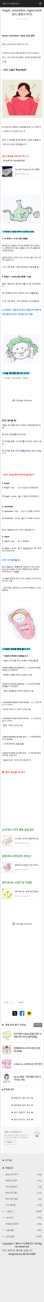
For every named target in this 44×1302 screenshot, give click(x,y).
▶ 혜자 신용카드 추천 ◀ (22, 1159)
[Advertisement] (22, 44)
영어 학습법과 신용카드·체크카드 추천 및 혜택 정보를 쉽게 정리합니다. (16, 1183)
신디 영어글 (23, 1251)
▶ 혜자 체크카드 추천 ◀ (22, 1166)
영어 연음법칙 (23, 1233)
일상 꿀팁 (23, 1283)
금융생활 (23, 1276)
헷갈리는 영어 (23, 1227)
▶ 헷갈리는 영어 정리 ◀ (22, 1144)
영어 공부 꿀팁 (23, 1245)
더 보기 (38, 1071)
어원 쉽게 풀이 (23, 1239)
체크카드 (23, 1264)
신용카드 (23, 1257)
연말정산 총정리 (23, 1270)
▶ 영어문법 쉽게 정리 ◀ (22, 1151)
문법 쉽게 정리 (23, 1221)
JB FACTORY (29, 1300)
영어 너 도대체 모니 (13, 1178)
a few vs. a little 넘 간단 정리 (28, 1110)
